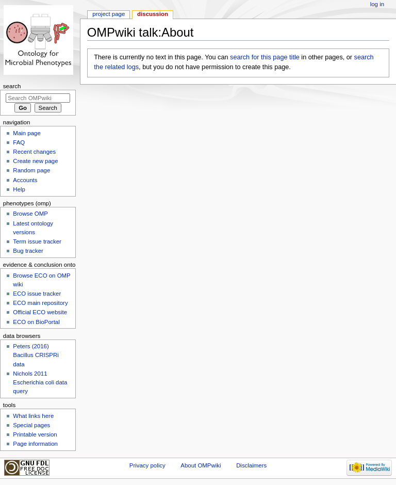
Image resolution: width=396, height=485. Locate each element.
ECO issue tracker (37, 293)
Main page (27, 133)
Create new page (35, 161)
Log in (377, 4)
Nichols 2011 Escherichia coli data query (40, 382)
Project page (108, 14)
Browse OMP (30, 214)
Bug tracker (28, 251)
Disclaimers (251, 465)
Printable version (35, 434)
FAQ (19, 142)
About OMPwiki (200, 465)
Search (12, 86)
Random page (31, 170)
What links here (33, 416)
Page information (35, 444)
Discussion (152, 14)
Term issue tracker (37, 241)
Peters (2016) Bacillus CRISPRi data (35, 355)
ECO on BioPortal (36, 322)
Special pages (31, 425)
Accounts (25, 180)
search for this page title (265, 57)
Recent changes (34, 152)
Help (19, 189)
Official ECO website (40, 312)
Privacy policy (147, 465)
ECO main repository (40, 303)
